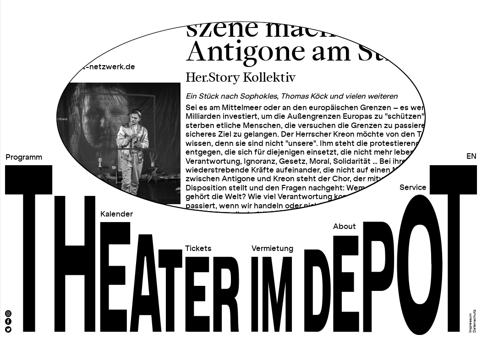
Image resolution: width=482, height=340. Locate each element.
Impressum (470, 323)
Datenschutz (475, 321)
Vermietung (272, 248)
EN (471, 156)
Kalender (116, 214)
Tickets (198, 248)
